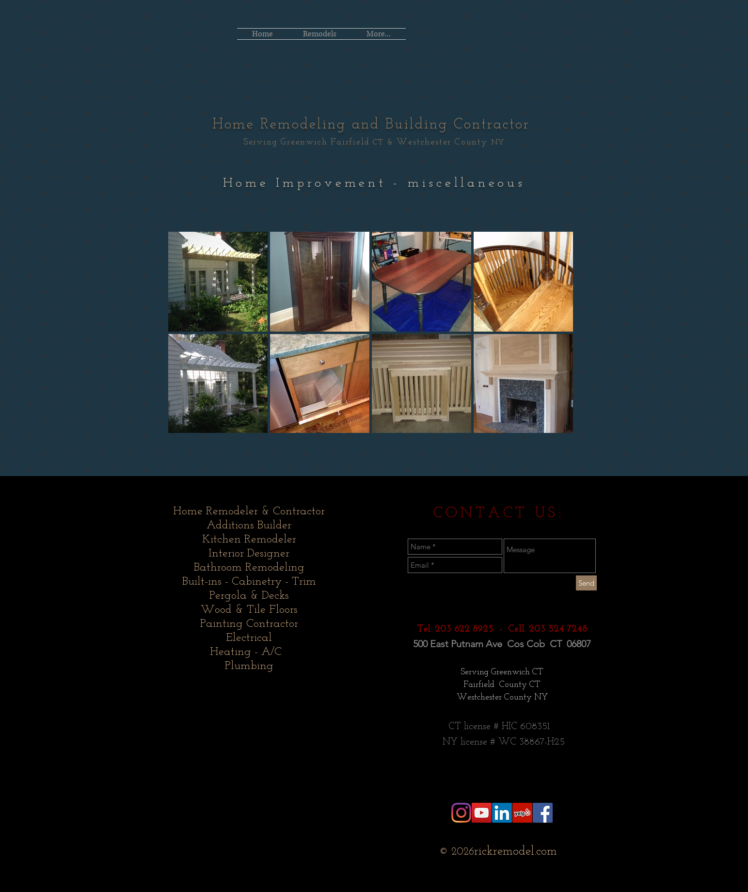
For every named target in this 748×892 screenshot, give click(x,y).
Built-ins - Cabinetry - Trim (249, 582)
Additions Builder (249, 525)
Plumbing (249, 666)
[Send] (586, 582)
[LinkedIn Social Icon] (502, 813)
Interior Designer (248, 553)
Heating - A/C (249, 652)
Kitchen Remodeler (249, 539)
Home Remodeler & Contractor (249, 511)
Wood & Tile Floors (249, 610)
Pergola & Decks (249, 596)
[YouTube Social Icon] (482, 813)
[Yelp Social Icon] (522, 813)
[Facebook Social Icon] (543, 813)
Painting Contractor (249, 624)
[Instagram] (461, 813)
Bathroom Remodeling (249, 567)
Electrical (249, 638)
